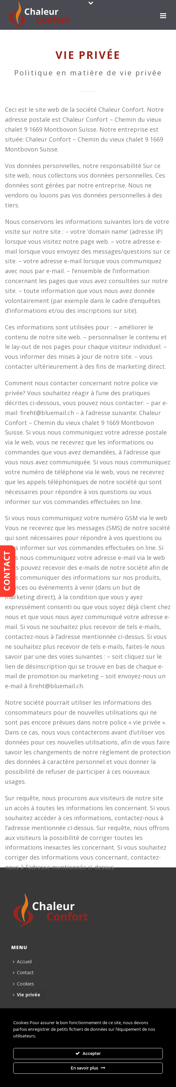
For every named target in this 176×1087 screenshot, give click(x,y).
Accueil (22, 961)
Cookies (23, 984)
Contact (23, 972)
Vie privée (26, 994)
